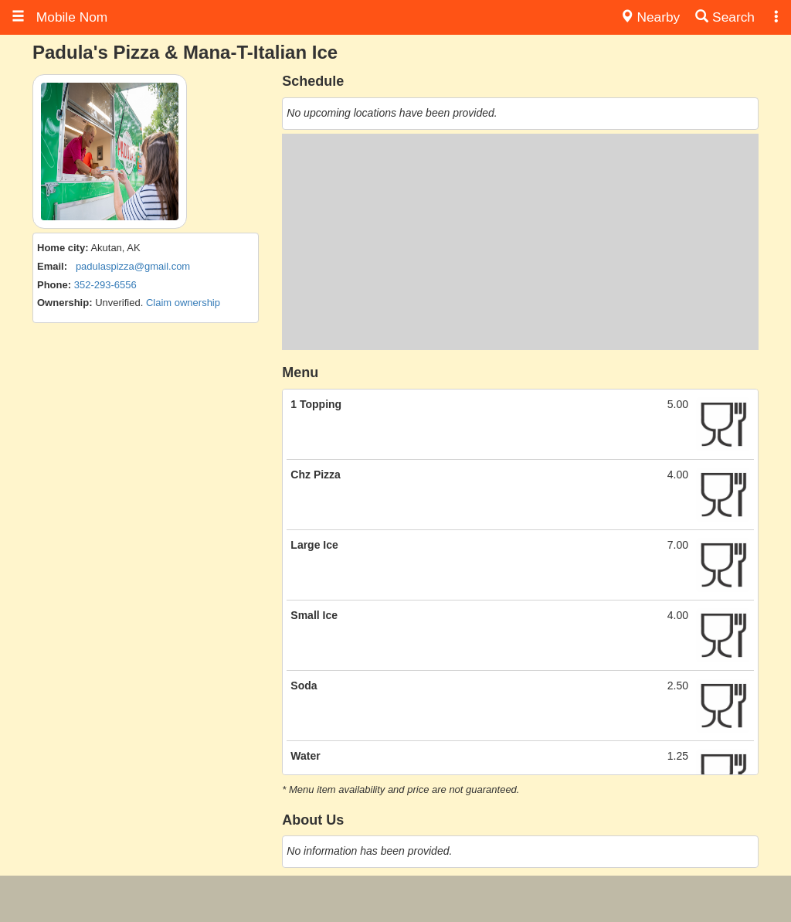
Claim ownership (183, 302)
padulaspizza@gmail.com (133, 266)
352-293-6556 (105, 285)
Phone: (54, 285)
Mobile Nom (59, 17)
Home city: (62, 247)
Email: (52, 266)
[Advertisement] (520, 242)
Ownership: (65, 302)
